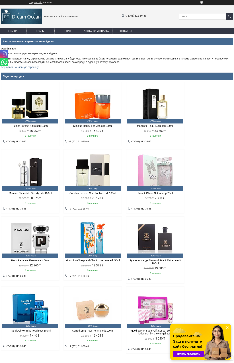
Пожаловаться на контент (133, 359)
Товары (39, 31)
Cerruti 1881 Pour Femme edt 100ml (146, 263)
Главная (13, 31)
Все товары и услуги (217, 290)
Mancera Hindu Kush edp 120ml (146, 125)
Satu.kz (132, 356)
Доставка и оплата (96, 31)
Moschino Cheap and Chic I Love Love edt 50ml (205, 195)
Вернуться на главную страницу (20, 67)
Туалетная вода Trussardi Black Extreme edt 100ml (28, 265)
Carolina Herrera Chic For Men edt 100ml (28, 193)
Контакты (125, 31)
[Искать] (229, 16)
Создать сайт (35, 2)
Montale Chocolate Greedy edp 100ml (205, 125)
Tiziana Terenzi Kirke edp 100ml (28, 125)
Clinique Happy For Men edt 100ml (87, 125)
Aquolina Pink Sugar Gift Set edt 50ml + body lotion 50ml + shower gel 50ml (205, 265)
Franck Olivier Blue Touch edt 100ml (87, 263)
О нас (67, 31)
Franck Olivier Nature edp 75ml (87, 193)
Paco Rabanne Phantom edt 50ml (147, 193)
